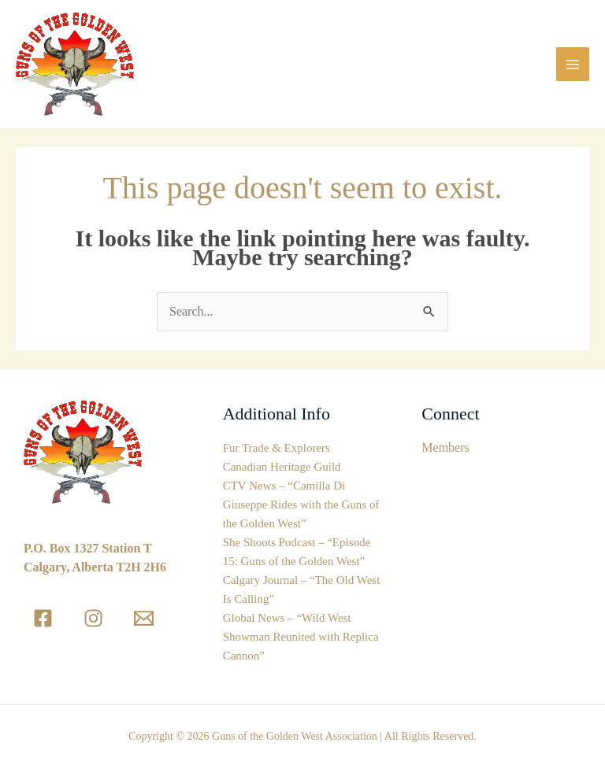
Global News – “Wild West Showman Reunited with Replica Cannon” (301, 637)
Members (445, 447)
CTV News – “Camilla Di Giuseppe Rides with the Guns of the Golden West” (301, 504)
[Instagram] (93, 618)
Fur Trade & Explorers (276, 448)
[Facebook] (43, 618)
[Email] (143, 618)
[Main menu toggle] (572, 63)
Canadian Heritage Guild (282, 466)
